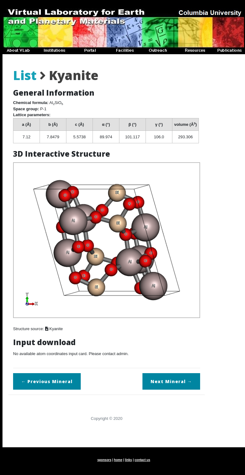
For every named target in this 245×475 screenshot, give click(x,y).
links (128, 460)
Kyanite (54, 328)
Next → (171, 381)
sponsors (104, 460)
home (118, 460)
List (24, 75)
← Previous (47, 381)
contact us (142, 460)
